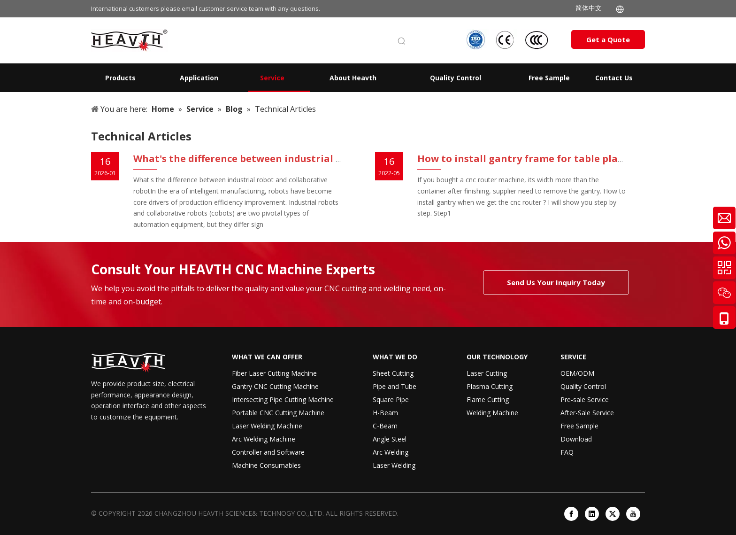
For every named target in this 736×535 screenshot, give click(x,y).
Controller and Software (268, 452)
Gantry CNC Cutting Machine (275, 386)
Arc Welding (390, 452)
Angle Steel (389, 438)
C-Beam (385, 425)
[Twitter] (613, 514)
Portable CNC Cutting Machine (278, 412)
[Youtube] (633, 514)
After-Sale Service (587, 412)
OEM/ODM (577, 373)
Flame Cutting (488, 399)
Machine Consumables (266, 465)
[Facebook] (571, 514)
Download (576, 438)
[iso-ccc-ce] (509, 39)
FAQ (567, 452)
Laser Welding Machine (267, 425)
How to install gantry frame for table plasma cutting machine (569, 158)
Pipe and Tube (394, 386)
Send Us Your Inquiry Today (556, 282)
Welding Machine (492, 412)
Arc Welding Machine (263, 438)
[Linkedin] (592, 514)
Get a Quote (608, 39)
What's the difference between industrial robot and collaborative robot (307, 158)
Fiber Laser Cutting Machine (274, 373)
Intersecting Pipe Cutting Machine (283, 399)
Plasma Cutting (490, 386)
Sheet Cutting (393, 373)
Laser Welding (394, 465)
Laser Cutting (487, 373)
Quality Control (583, 386)
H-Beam (385, 412)
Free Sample (579, 425)
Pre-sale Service (584, 399)
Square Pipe (391, 399)
